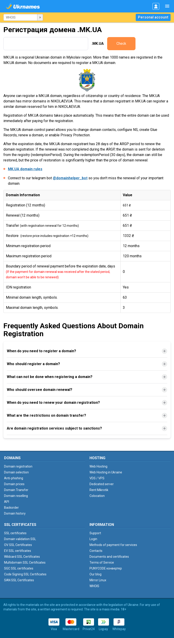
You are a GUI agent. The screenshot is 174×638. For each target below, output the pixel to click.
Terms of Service (101, 562)
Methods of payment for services (113, 545)
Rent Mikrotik (98, 490)
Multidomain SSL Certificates (25, 562)
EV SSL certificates (17, 551)
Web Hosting (98, 466)
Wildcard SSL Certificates (22, 556)
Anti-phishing (13, 478)
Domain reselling (16, 496)
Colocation (97, 496)
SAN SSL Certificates (19, 580)
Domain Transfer (16, 490)
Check (121, 43)
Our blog (95, 574)
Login (93, 539)
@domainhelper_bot (70, 178)
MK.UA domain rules (25, 169)
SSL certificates (15, 533)
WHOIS (94, 586)
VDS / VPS (96, 478)
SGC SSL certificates (18, 568)
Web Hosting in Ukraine (105, 472)
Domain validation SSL (20, 539)
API (6, 501)
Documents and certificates (109, 556)
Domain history (15, 513)
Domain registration (18, 466)
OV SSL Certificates (18, 545)
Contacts (95, 551)
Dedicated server (101, 484)
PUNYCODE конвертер (105, 568)
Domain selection (16, 472)
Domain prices (14, 484)
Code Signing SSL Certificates (25, 574)
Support (95, 533)
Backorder (11, 507)
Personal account (153, 17)
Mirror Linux (97, 580)
